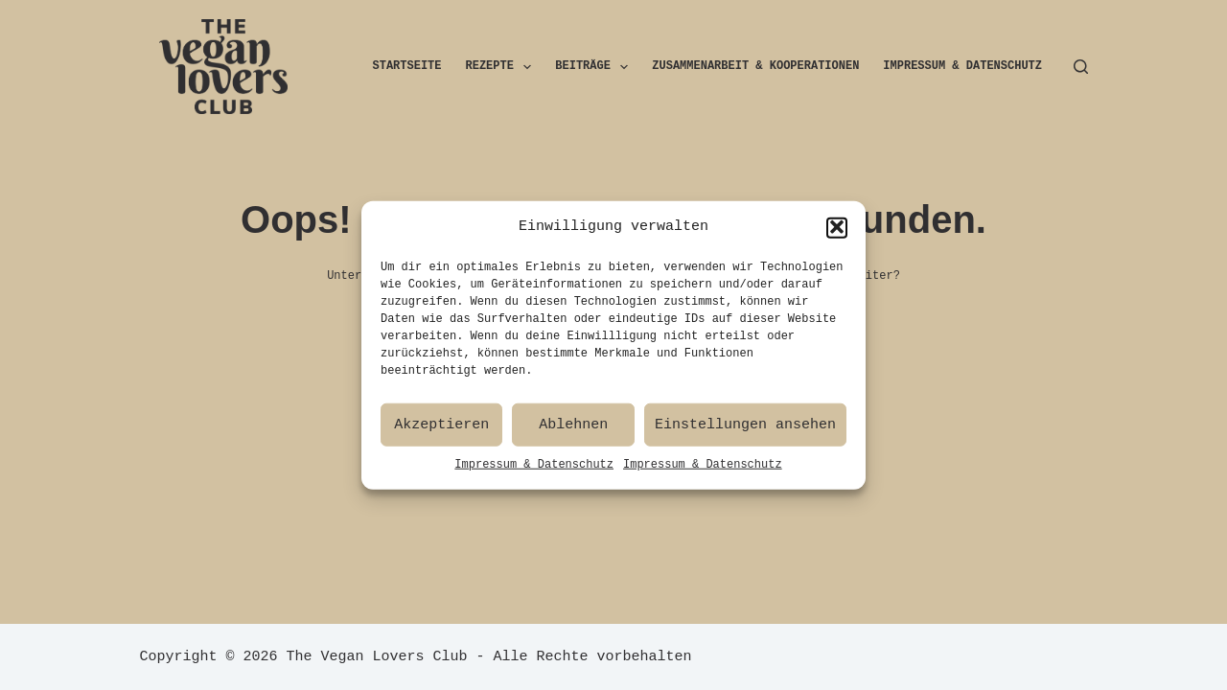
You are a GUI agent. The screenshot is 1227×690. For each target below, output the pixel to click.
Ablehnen (573, 431)
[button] (836, 233)
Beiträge (595, 67)
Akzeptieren (441, 431)
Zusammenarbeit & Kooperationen (755, 66)
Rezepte (503, 67)
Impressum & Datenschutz (534, 471)
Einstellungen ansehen (745, 431)
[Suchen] (1081, 66)
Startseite (407, 66)
